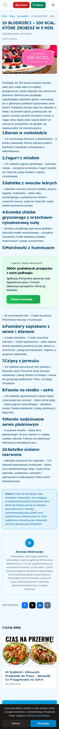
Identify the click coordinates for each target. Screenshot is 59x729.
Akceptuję (43, 723)
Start (4, 16)
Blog (12, 16)
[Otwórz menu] (53, 5)
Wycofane (21, 5)
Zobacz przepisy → (23, 299)
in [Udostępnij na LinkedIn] (40, 605)
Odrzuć (16, 723)
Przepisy (38, 5)
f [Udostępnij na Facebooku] (24, 605)
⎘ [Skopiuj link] (47, 605)
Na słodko (22, 16)
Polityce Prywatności (38, 715)
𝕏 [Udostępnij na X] (32, 605)
